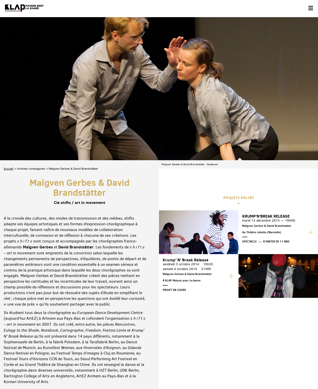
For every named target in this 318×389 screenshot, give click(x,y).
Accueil (8, 111)
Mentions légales (82, 373)
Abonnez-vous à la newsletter (25, 351)
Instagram (287, 350)
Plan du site (58, 373)
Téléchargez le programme (68, 351)
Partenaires (38, 373)
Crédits (104, 373)
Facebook (256, 350)
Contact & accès (14, 373)
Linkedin (308, 350)
